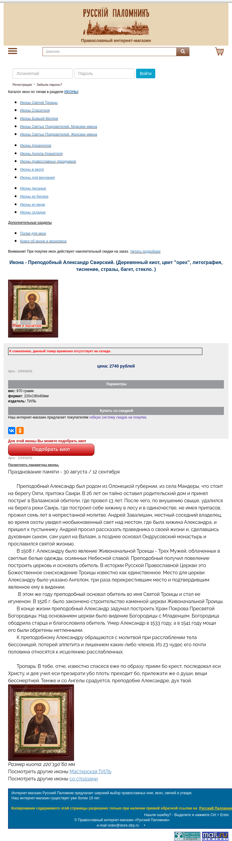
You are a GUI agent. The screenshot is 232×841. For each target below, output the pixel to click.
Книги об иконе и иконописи (43, 241)
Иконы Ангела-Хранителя (41, 154)
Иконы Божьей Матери (39, 118)
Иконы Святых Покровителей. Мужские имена (58, 127)
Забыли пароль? (49, 84)
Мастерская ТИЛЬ (90, 771)
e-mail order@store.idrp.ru (118, 825)
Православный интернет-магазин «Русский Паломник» (124, 820)
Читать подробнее (145, 251)
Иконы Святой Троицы (39, 103)
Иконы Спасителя (35, 110)
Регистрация (22, 84)
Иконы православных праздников (48, 161)
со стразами (84, 779)
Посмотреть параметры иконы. (33, 465)
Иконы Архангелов (35, 145)
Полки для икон (33, 233)
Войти (145, 73)
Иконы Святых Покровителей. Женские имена (58, 134)
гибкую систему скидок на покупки (117, 417)
